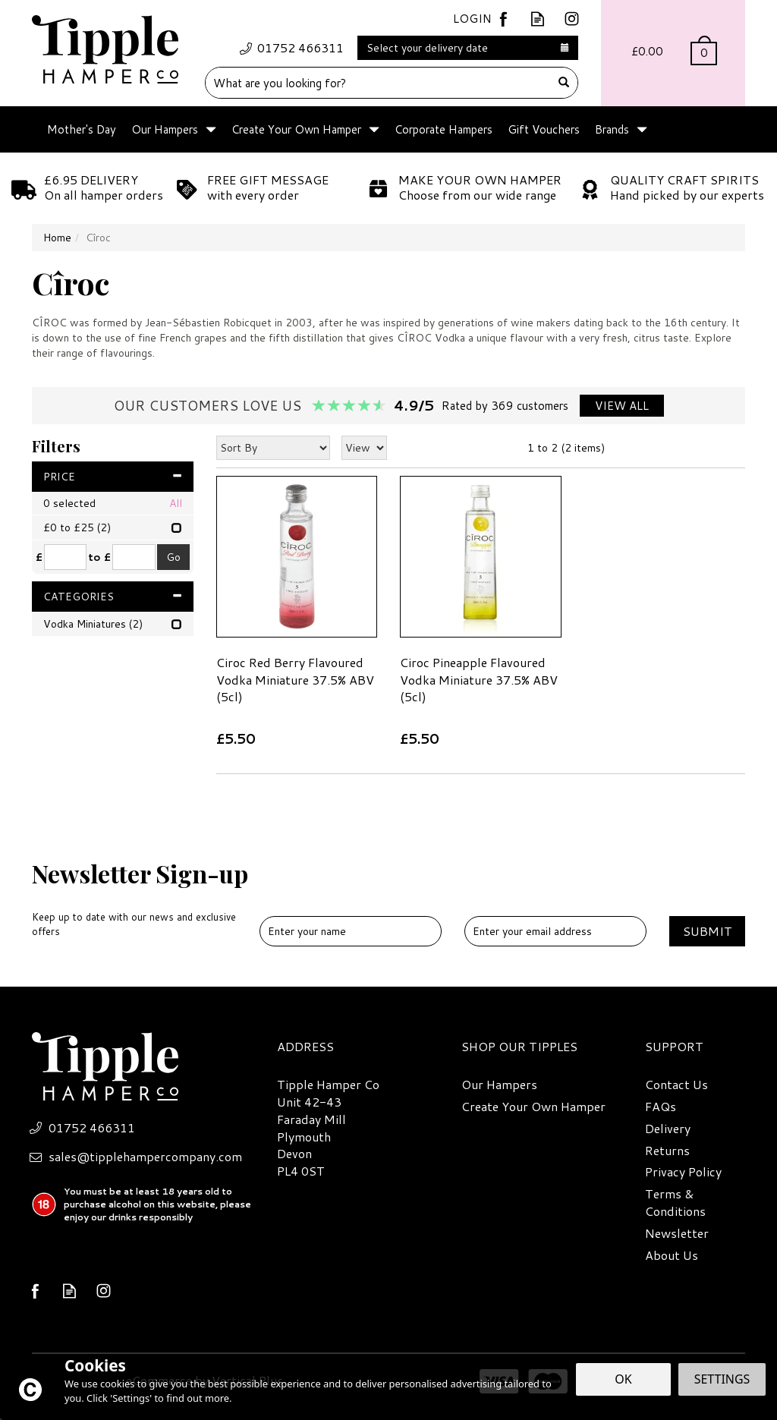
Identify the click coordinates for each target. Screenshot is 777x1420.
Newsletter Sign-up (140, 898)
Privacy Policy (683, 1171)
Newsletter (677, 1233)
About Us (671, 1255)
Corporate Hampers (443, 129)
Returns (667, 1150)
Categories (112, 596)
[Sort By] (273, 448)
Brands (612, 129)
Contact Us (676, 1084)
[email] (555, 931)
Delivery (667, 1128)
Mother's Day (81, 129)
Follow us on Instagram (571, 18)
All (175, 503)
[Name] (351, 931)
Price (112, 476)
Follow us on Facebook (503, 18)
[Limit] (364, 448)
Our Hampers (499, 1084)
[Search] (378, 83)
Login (472, 19)
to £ (99, 557)
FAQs (660, 1106)
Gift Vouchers (544, 129)
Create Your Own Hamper (533, 1106)
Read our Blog (537, 18)
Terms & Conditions (675, 1202)
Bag (673, 53)
